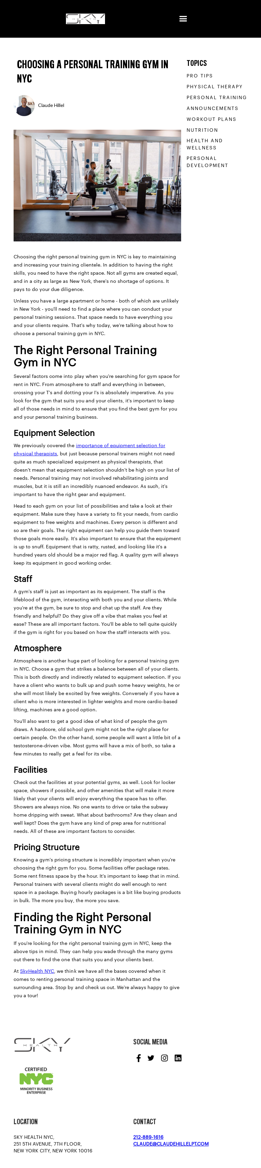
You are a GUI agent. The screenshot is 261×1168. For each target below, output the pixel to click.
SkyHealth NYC (37, 971)
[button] (183, 19)
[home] (85, 19)
